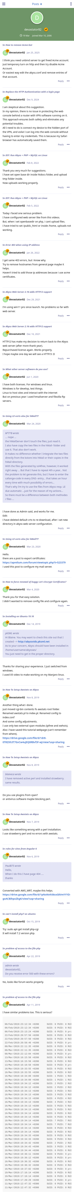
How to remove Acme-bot (19, 44)
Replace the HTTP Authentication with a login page (33, 91)
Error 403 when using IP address (23, 244)
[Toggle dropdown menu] (37, 4)
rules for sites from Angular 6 (21, 848)
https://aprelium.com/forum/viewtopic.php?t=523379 (34, 562)
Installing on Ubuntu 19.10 (20, 616)
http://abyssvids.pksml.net (34, 641)
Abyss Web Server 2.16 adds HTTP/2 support (29, 291)
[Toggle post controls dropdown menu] (68, 81)
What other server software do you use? (27, 369)
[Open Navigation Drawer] (3, 4)
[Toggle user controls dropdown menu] (71, 4)
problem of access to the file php (23, 948)
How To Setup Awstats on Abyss (22, 689)
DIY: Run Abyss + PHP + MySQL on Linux (26, 155)
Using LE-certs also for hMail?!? (22, 416)
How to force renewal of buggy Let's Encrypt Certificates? (36, 581)
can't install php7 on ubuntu (21, 913)
